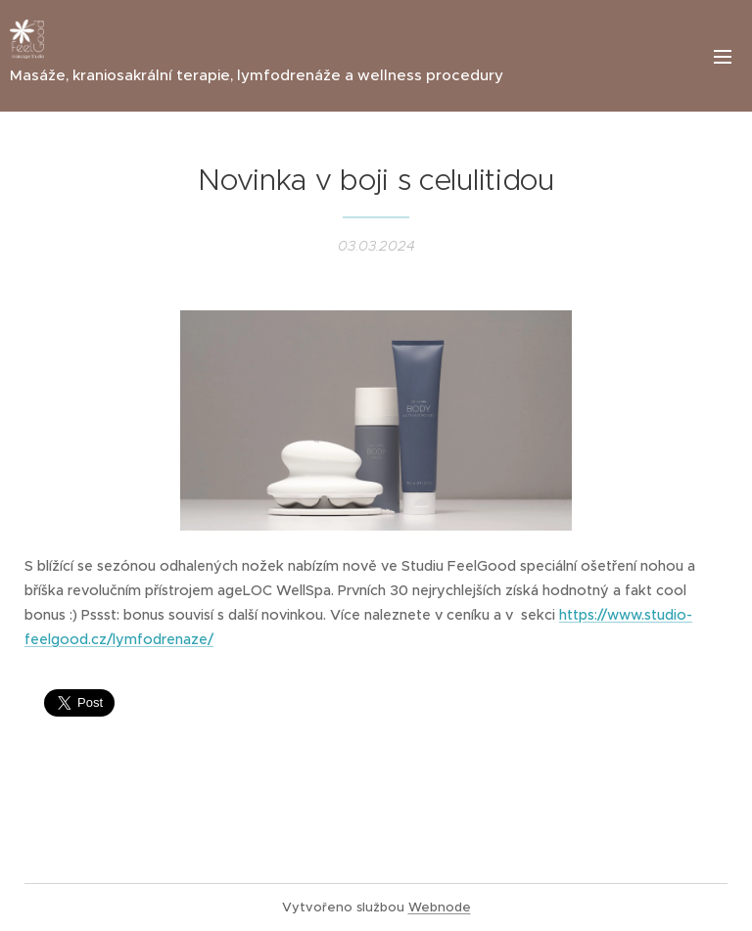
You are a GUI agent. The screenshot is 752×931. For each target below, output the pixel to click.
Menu (722, 57)
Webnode (439, 907)
